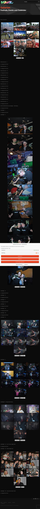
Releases (9, 502)
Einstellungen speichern (20, 261)
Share (38, 6)
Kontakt (13, 502)
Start (1, 502)
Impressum (26, 264)
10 (24, 355)
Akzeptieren (20, 256)
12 (24, 397)
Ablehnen (20, 259)
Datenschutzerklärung (19, 264)
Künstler (5, 502)
